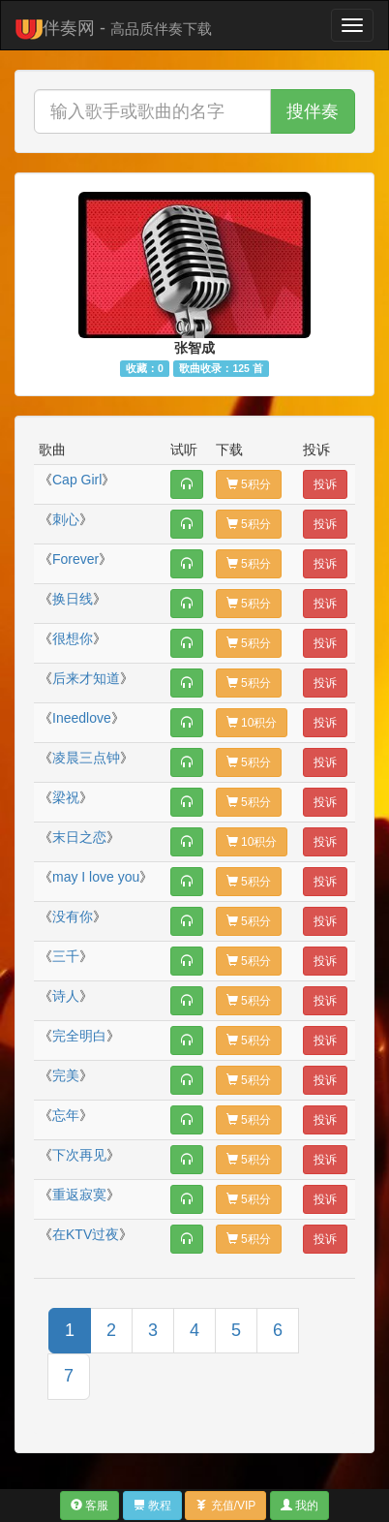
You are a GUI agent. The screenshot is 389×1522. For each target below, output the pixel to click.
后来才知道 (86, 678)
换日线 (72, 598)
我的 (299, 1505)
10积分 (252, 723)
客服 (89, 1505)
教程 (152, 1505)
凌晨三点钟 (86, 757)
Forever (75, 559)
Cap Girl (77, 479)
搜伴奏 (312, 111)
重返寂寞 (79, 1194)
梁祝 (65, 797)
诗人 (65, 996)
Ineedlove (81, 718)
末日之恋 (79, 837)
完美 (65, 1075)
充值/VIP (225, 1505)
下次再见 (79, 1155)
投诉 (325, 484)
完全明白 (79, 1035)
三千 (65, 956)
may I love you (95, 877)
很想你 (72, 638)
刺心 (65, 519)
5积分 (248, 484)
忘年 (65, 1115)
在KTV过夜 (85, 1234)
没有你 (72, 916)
